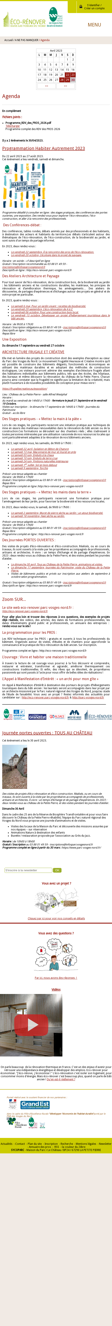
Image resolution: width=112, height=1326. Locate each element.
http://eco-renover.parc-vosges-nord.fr (45, 697)
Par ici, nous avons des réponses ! (56, 977)
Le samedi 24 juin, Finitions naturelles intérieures (39, 461)
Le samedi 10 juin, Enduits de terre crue (34, 458)
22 (67, 74)
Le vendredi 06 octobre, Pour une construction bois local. (44, 312)
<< (46, 86)
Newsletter (105, 1143)
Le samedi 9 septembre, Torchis (29, 468)
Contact (20, 1143)
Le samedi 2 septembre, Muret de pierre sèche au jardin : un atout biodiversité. (57, 513)
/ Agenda (44, 40)
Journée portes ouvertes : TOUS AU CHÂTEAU (47, 733)
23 (73, 74)
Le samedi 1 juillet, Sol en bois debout (34, 465)
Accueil (8, 40)
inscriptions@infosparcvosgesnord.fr (23, 267)
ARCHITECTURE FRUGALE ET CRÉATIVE (33, 352)
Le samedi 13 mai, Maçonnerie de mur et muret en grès (43, 452)
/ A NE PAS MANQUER (25, 40)
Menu (94, 25)
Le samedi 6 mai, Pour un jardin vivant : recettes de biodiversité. (48, 306)
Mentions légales (86, 1143)
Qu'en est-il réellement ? (61, 1079)
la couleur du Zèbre (73, 1147)
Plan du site (35, 1143)
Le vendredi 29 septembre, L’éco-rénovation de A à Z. (42, 309)
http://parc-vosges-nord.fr (88, 697)
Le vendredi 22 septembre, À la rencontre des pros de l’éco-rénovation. (52, 252)
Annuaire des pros (40, 1147)
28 (61, 79)
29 (67, 79)
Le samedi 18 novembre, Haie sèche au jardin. (38, 516)
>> (65, 86)
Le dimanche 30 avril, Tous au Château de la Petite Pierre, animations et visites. (57, 564)
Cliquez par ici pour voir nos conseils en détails (56, 918)
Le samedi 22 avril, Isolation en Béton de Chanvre (40, 449)
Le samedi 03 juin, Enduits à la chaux (32, 455)
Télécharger (13, 126)
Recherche (67, 1143)
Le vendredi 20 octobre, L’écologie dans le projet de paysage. (46, 255)
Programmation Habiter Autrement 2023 (43, 148)
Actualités (6, 1143)
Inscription (51, 1143)
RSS (56, 1147)
